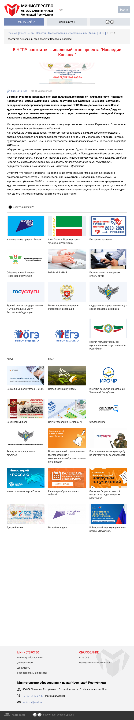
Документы (24, 667)
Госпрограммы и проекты (32, 673)
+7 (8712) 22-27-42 (33, 696)
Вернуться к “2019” (24, 207)
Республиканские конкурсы (95, 662)
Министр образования (30, 657)
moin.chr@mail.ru (32, 702)
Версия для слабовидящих (58, 714)
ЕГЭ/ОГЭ (84, 657)
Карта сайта (18, 715)
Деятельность (25, 662)
